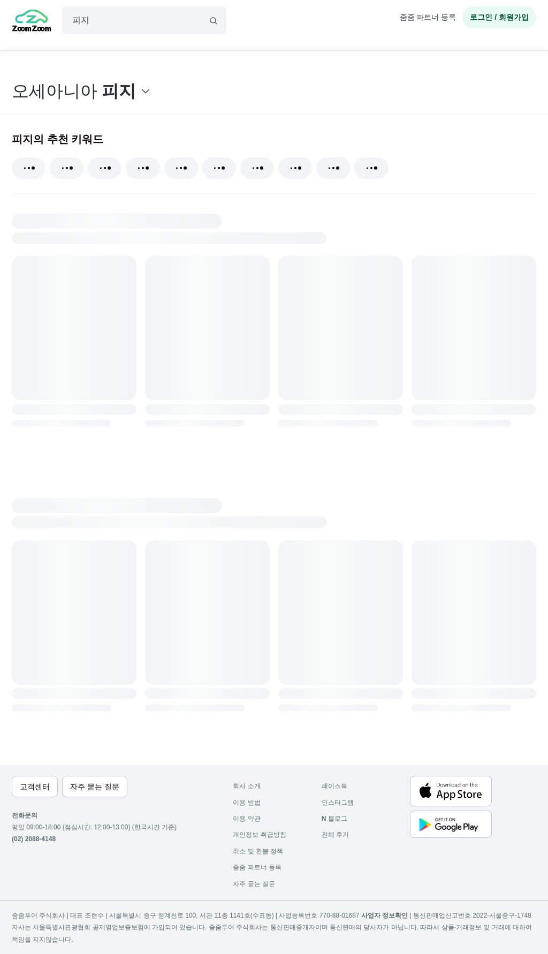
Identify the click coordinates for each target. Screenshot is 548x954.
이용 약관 (246, 818)
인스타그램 (338, 802)
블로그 (334, 818)
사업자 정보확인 (384, 915)
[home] (31, 21)
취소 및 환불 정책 (258, 851)
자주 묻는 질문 (254, 884)
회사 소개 (246, 786)
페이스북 (334, 786)
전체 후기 (335, 834)
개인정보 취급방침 (259, 834)
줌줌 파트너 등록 (428, 17)
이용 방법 (246, 802)
